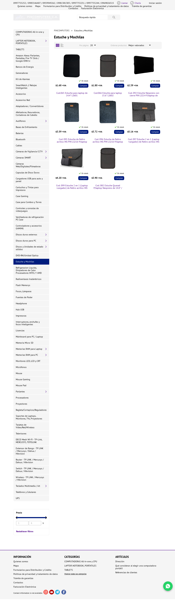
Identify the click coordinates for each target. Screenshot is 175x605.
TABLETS (20, 49)
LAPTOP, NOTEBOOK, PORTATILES (26, 42)
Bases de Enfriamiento (26, 127)
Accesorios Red (23, 100)
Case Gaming (22, 196)
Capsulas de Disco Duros (27, 172)
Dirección (119, 561)
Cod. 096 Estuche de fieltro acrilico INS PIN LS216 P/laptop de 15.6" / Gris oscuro (108, 140)
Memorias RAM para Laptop (29, 348)
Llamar (122, 3)
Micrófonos (21, 367)
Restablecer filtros (24, 531)
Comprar (83, 85)
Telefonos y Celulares (26, 492)
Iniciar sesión (155, 3)
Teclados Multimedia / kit (28, 486)
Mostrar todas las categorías (75, 574)
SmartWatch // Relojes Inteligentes (26, 86)
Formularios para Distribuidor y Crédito (62, 6)
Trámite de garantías (142, 6)
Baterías (20, 133)
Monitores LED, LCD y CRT (28, 361)
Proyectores (21, 403)
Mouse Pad (21, 385)
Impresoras (21, 315)
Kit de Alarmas (23, 79)
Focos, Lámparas (23, 291)
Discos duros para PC (26, 240)
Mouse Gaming (23, 379)
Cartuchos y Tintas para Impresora (27, 188)
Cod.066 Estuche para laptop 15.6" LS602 (108, 94)
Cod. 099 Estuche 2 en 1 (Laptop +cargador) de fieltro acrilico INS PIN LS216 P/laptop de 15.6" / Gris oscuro (72, 187)
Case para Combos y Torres (29, 202)
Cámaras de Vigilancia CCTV (29, 151)
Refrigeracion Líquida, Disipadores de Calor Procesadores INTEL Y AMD (29, 270)
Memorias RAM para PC (27, 354)
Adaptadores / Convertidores (30, 106)
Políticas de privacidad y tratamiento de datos (106, 6)
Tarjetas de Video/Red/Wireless (25, 426)
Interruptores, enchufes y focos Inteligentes (28, 323)
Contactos (73, 8)
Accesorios (21, 93)
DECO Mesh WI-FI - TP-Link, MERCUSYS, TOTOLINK (29, 441)
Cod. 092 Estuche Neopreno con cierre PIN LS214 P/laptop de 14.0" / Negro (143, 94)
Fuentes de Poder (24, 297)
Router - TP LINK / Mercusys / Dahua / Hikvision (30, 461)
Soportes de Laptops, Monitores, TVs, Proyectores (29, 417)
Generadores (22, 73)
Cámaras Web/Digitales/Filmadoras (28, 165)
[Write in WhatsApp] (168, 586)
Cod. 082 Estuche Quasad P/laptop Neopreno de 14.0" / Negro (108, 187)
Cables (19, 145)
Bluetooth (20, 139)
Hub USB (20, 309)
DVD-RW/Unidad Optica (27, 255)
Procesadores (22, 397)
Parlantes (20, 391)
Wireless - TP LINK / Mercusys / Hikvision (30, 478)
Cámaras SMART (23, 157)
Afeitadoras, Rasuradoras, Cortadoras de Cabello (28, 113)
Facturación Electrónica (92, 8)
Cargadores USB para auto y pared (29, 180)
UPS (18, 498)
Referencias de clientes (126, 572)
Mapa (37, 6)
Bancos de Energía (25, 66)
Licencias (20, 330)
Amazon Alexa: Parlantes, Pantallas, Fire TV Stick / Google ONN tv (28, 58)
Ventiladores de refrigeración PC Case (30, 218)
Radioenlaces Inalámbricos (28, 279)
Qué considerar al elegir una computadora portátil (135, 567)
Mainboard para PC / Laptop (29, 336)
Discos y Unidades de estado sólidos (29, 248)
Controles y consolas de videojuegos (27, 209)
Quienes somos (25, 6)
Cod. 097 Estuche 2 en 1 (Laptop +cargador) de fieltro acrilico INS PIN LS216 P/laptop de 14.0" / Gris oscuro (143, 140)
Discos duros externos (26, 234)
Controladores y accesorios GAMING (29, 227)
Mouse (19, 373)
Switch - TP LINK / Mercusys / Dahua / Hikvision (30, 470)
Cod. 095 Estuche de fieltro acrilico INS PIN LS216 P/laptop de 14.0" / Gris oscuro (72, 140)
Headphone (21, 303)
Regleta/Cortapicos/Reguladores (31, 410)
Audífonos (21, 121)
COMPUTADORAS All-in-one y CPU (30, 33)
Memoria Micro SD (24, 342)
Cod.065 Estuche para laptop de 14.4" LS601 (71, 94)
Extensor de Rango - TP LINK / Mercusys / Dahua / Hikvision (29, 451)
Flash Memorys (23, 285)
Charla (135, 3)
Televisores (21, 433)
